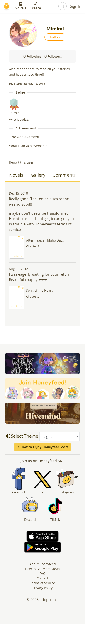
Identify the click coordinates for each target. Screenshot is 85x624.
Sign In (75, 6)
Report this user (21, 162)
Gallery (38, 175)
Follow (55, 37)
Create (35, 6)
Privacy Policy (42, 588)
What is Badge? (19, 119)
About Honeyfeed (42, 564)
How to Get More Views (42, 569)
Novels (20, 6)
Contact (42, 578)
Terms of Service (42, 583)
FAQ (42, 573)
